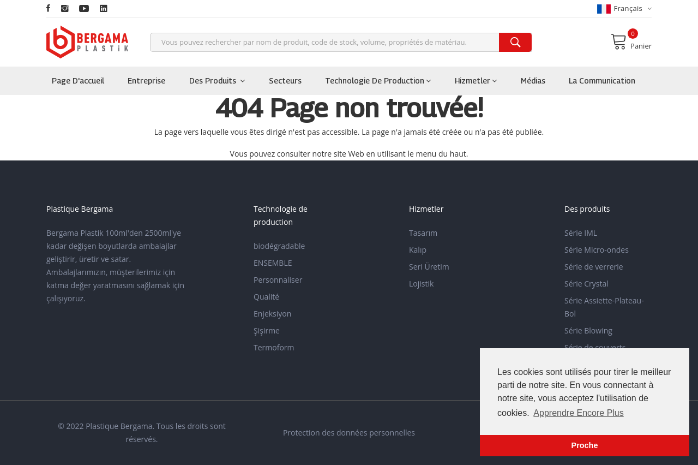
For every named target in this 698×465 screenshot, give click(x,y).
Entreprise (146, 80)
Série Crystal (586, 283)
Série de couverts (594, 347)
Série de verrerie (593, 266)
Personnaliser (278, 280)
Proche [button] (584, 445)
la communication (602, 80)
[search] (515, 42)
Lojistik (421, 283)
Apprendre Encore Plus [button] (578, 413)
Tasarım (423, 233)
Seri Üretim (429, 266)
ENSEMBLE (273, 263)
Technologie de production (378, 80)
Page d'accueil (78, 80)
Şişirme (267, 330)
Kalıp (417, 250)
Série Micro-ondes (596, 250)
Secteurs (285, 80)
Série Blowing (588, 330)
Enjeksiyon (272, 313)
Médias (533, 80)
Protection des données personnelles (349, 432)
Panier (631, 41)
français (624, 8)
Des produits (217, 80)
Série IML (580, 233)
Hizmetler (476, 80)
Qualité (266, 296)
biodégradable (279, 246)
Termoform (274, 347)
